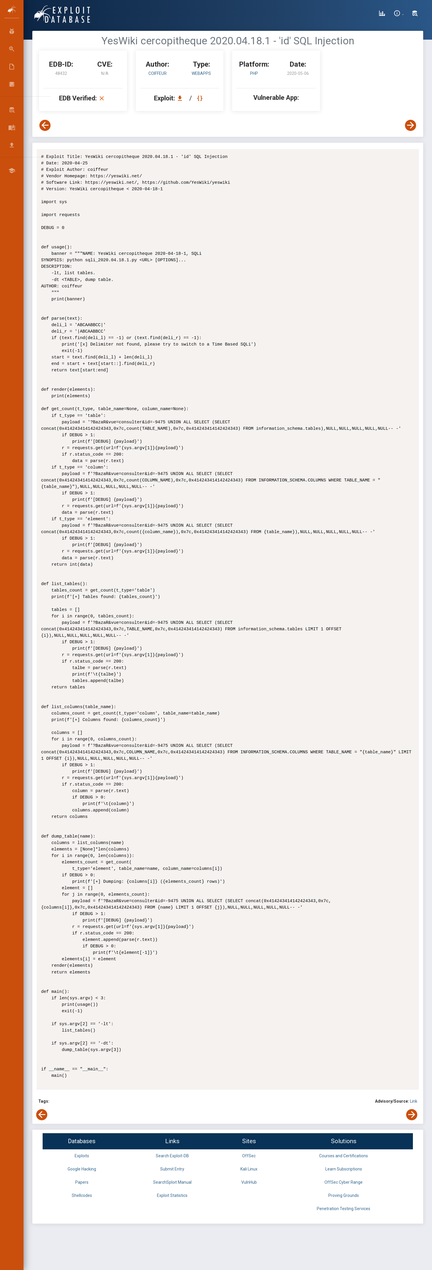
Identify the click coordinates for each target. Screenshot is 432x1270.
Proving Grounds (343, 1195)
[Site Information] (398, 14)
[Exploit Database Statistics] (382, 14)
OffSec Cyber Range (343, 1182)
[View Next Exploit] (410, 125)
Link (413, 1101)
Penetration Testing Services (343, 1208)
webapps (201, 73)
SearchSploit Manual (172, 1182)
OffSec (249, 1155)
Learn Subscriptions (343, 1169)
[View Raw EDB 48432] (200, 98)
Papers (81, 1182)
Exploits (82, 1155)
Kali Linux (248, 1169)
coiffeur (157, 73)
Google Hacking (82, 1169)
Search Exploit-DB (172, 1155)
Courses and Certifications (343, 1155)
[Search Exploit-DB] (415, 14)
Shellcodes (82, 1195)
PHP (254, 73)
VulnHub (249, 1182)
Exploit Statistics (172, 1195)
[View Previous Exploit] (45, 125)
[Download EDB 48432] (181, 98)
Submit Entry (172, 1169)
